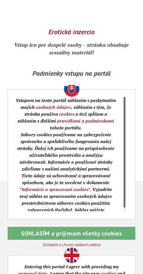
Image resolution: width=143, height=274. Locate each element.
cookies (66, 114)
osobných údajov (53, 107)
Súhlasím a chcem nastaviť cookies (71, 244)
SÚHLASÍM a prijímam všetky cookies (71, 233)
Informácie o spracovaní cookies (55, 189)
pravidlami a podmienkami (85, 121)
